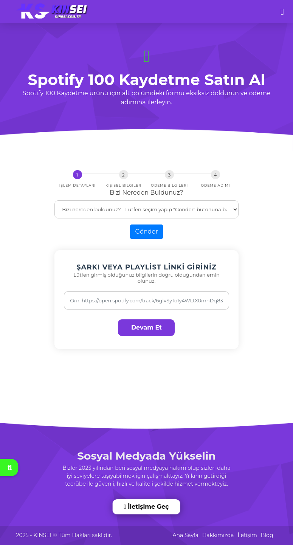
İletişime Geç (146, 506)
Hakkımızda (218, 535)
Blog (267, 535)
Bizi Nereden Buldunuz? (146, 192)
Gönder (146, 231)
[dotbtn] (285, 8)
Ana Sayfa (185, 535)
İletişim (247, 535)
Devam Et (146, 327)
